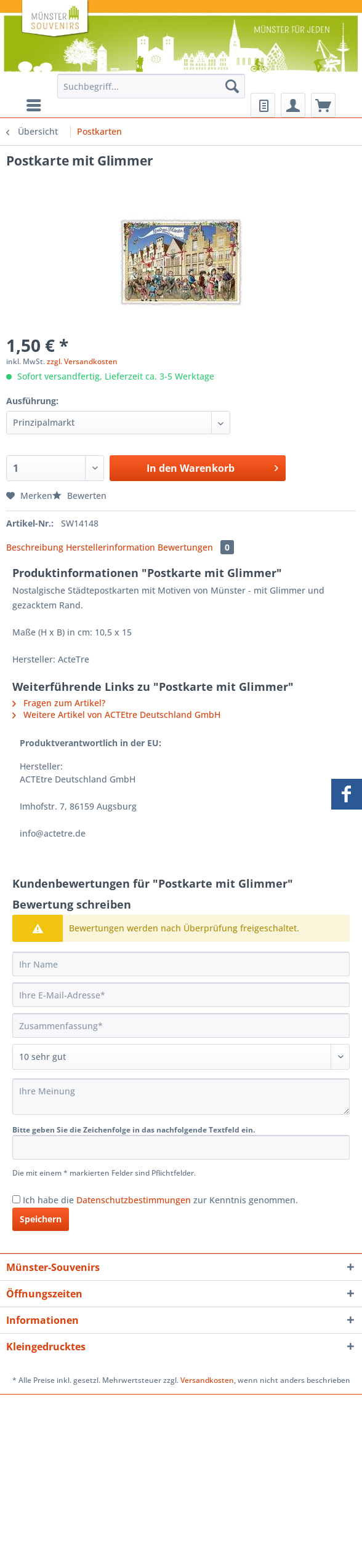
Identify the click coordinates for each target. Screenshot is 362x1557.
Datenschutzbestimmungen (133, 1200)
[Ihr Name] (181, 964)
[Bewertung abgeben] (181, 1057)
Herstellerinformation (110, 547)
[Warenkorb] (323, 105)
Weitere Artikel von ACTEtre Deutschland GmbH (116, 714)
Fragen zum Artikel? (58, 703)
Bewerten (79, 495)
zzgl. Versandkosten (82, 361)
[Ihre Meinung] (181, 1096)
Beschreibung (34, 547)
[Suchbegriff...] (151, 86)
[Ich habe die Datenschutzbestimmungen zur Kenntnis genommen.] (16, 1199)
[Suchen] (232, 86)
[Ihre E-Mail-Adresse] (181, 994)
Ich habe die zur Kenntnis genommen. (160, 1200)
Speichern (41, 1219)
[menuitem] (151, 92)
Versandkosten (207, 1380)
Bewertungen (196, 547)
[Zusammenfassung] (181, 1025)
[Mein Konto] (293, 105)
